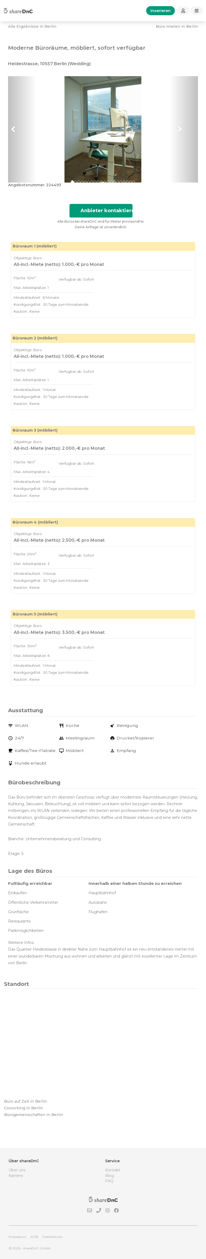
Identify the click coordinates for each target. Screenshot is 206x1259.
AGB (34, 1237)
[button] (22, 129)
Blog (109, 1175)
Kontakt (112, 1170)
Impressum (17, 1237)
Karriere (16, 1175)
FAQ (109, 1181)
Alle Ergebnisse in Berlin (32, 26)
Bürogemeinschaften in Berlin (33, 1114)
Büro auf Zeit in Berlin (25, 1101)
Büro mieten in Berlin (177, 26)
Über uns (17, 1170)
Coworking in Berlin (23, 1108)
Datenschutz (52, 1237)
